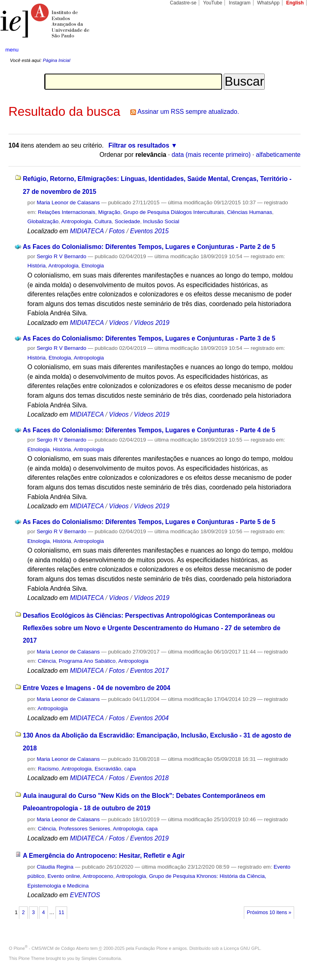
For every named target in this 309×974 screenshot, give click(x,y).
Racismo (48, 769)
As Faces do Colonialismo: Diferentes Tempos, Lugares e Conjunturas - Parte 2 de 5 (149, 246)
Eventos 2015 (149, 231)
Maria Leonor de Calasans (68, 202)
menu (12, 50)
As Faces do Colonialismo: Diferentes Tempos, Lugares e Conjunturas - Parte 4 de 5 (149, 430)
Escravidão (108, 769)
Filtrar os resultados (139, 145)
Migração (109, 212)
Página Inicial (56, 60)
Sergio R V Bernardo (61, 256)
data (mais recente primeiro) (211, 154)
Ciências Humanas (249, 212)
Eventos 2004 (149, 718)
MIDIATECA (87, 231)
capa (130, 769)
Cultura (102, 221)
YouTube (212, 3)
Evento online (63, 876)
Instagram (240, 3)
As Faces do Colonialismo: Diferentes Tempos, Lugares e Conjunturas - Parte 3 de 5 (149, 338)
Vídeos (119, 322)
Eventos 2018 (149, 778)
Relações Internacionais (66, 212)
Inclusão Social (161, 221)
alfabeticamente (278, 154)
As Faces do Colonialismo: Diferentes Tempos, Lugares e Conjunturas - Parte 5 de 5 (149, 521)
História (36, 266)
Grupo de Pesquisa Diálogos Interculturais (174, 212)
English (295, 3)
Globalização (42, 221)
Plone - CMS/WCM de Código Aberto (51, 948)
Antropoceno (98, 876)
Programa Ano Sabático (87, 661)
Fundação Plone (152, 948)
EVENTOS (85, 895)
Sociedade (127, 221)
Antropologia (76, 221)
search (287, 50)
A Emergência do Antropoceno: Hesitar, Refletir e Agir (104, 855)
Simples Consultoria (101, 958)
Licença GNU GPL (242, 948)
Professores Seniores (84, 829)
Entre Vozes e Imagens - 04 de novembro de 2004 (97, 687)
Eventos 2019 (149, 838)
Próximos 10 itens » (269, 912)
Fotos (117, 231)
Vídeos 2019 (151, 322)
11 (61, 912)
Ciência (47, 661)
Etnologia (93, 266)
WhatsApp (268, 3)
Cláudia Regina (55, 867)
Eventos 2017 (149, 670)
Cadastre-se (183, 3)
